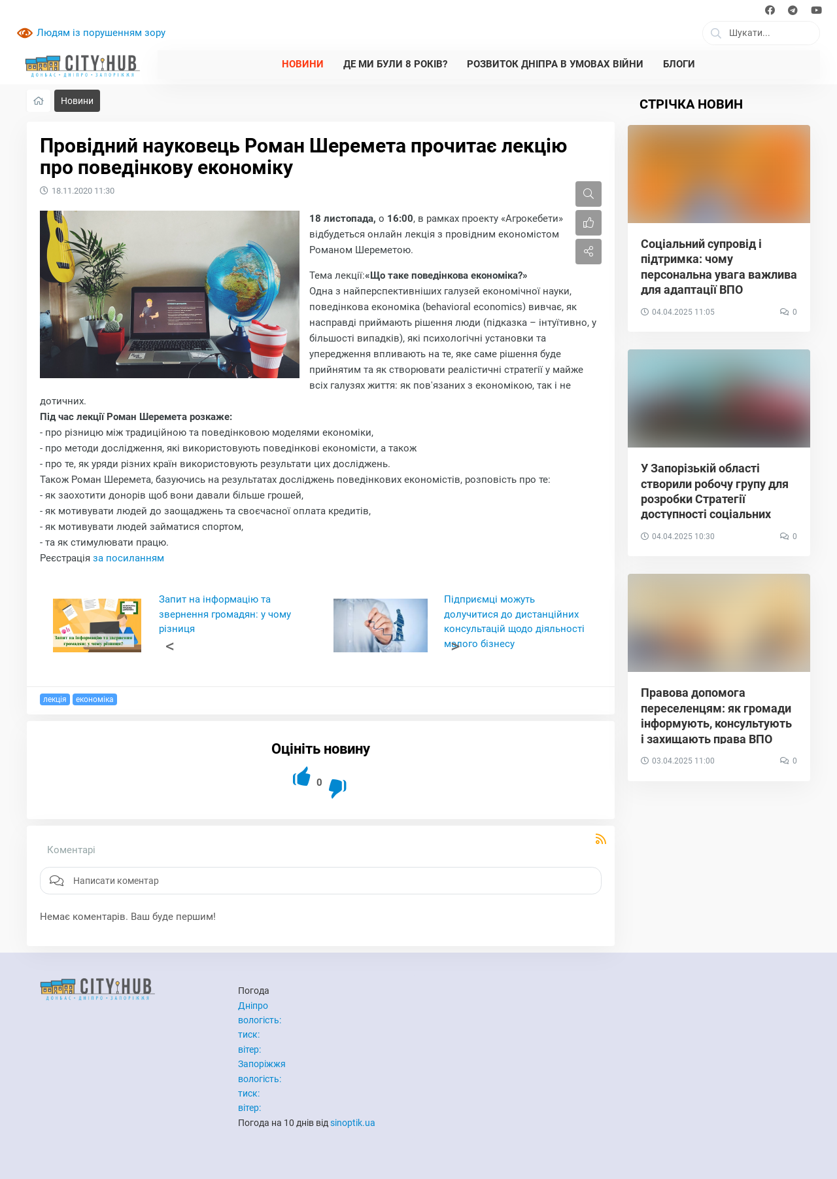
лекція (55, 699)
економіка (95, 699)
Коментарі (71, 850)
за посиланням (128, 558)
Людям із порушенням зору (101, 33)
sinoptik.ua (352, 1122)
